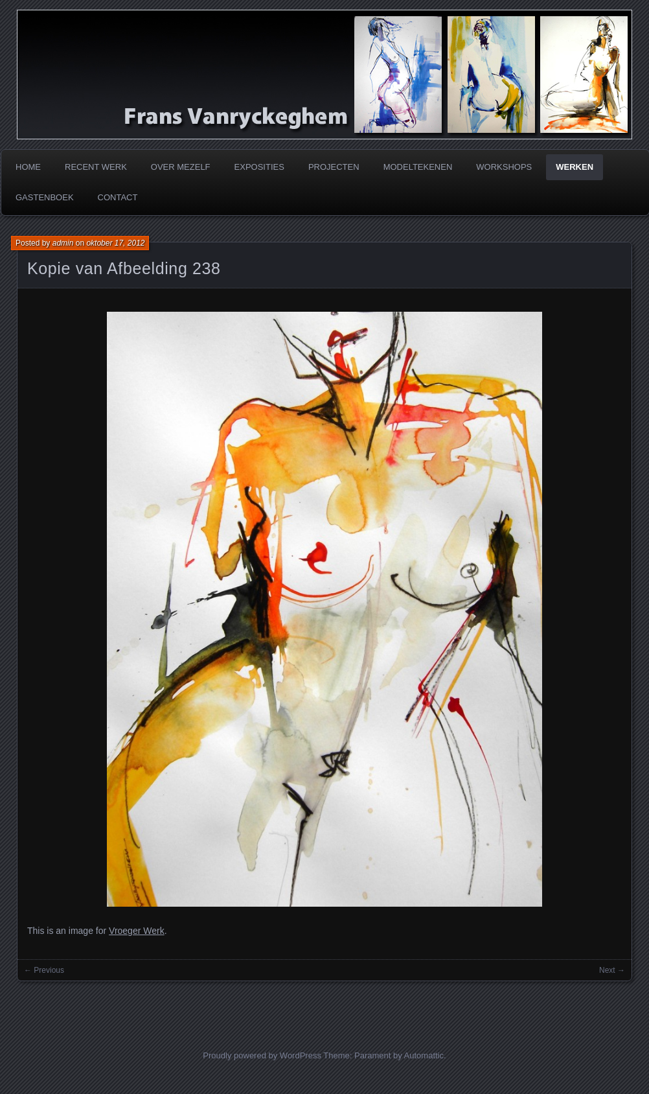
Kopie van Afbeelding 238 (124, 268)
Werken (574, 167)
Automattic (424, 1055)
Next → (612, 970)
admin (63, 243)
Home (28, 167)
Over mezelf (181, 167)
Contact (118, 197)
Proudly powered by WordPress (262, 1055)
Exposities (259, 167)
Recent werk (96, 167)
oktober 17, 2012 (115, 243)
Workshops (504, 167)
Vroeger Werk (137, 930)
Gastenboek (45, 197)
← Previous (44, 970)
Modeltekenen (418, 167)
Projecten (333, 167)
